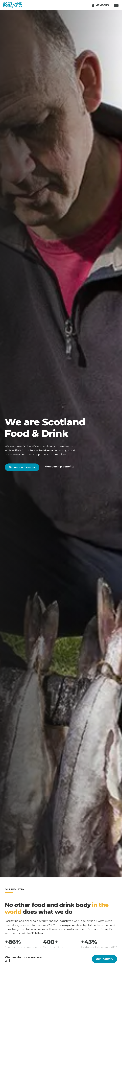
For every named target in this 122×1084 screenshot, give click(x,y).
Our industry (104, 958)
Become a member (22, 467)
